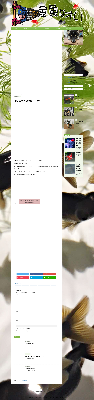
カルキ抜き (19, 379)
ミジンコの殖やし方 (33, 285)
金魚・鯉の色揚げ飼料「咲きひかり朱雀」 (35, 356)
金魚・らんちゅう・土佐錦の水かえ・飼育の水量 (78, 142)
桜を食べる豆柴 (78, 109)
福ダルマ (77, 96)
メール (17, 316)
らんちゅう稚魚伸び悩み (22, 380)
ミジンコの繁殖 (41, 285)
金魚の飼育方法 (47, 28)
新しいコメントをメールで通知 (23, 328)
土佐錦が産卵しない (68, 82)
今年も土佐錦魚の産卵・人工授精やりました (78, 168)
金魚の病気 (58, 28)
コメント (18, 294)
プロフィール (46, 388)
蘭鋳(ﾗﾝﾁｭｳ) (37, 28)
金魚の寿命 (78, 152)
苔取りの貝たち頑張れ (30, 368)
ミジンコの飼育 (47, 285)
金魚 (16, 28)
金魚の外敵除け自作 (29, 343)
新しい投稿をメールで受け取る (23, 330)
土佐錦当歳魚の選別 (68, 77)
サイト (17, 320)
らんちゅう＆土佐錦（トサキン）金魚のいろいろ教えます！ (47, 391)
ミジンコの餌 (53, 285)
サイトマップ (66, 79)
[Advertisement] (36, 81)
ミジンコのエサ (18, 285)
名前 (17, 311)
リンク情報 (41, 388)
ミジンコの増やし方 (25, 285)
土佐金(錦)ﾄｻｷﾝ (26, 28)
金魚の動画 (68, 28)
